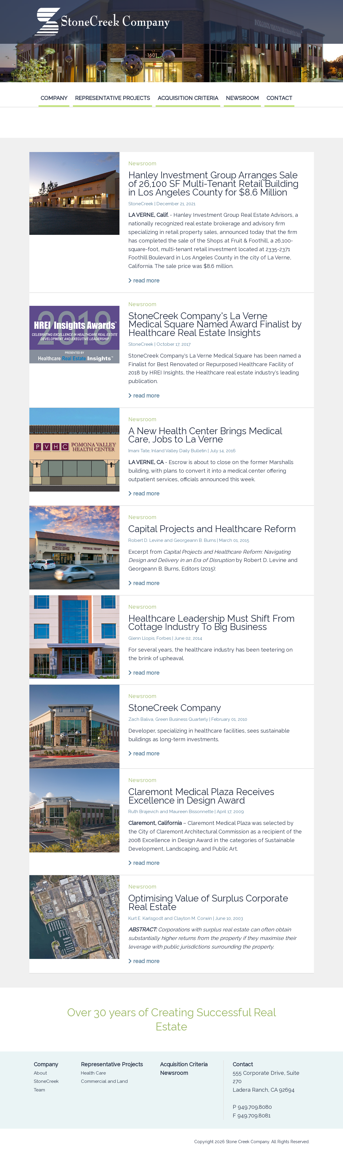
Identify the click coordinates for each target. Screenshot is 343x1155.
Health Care (93, 1073)
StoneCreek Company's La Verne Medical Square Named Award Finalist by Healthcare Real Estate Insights (214, 324)
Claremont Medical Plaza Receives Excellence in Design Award (201, 796)
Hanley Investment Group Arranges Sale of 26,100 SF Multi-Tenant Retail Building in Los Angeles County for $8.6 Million (213, 184)
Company (54, 98)
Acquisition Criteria (188, 98)
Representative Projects (112, 98)
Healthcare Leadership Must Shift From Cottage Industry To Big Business (211, 622)
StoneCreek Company (174, 707)
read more (143, 280)
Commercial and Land (104, 1081)
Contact (279, 98)
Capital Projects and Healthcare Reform (212, 529)
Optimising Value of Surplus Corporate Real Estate (208, 902)
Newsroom (242, 98)
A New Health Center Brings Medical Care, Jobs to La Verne (205, 435)
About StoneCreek (46, 1077)
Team (39, 1090)
